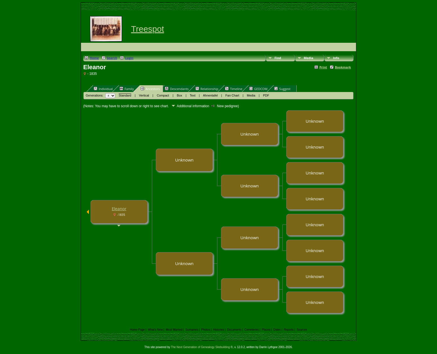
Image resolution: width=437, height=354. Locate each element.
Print (323, 67)
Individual (103, 88)
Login (129, 58)
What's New (155, 329)
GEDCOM (258, 88)
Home (94, 58)
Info (336, 58)
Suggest (282, 88)
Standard (125, 95)
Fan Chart (232, 95)
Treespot (147, 28)
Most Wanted (174, 329)
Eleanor (119, 208)
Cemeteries (251, 329)
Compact (163, 95)
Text (192, 95)
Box (179, 95)
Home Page (137, 329)
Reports (289, 329)
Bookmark (343, 67)
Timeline (233, 88)
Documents (234, 329)
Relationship (206, 88)
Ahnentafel (210, 95)
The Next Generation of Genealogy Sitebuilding (200, 347)
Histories (218, 329)
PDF (266, 95)
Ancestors (150, 88)
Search (112, 58)
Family (127, 88)
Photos (205, 329)
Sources (302, 329)
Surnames (191, 329)
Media (308, 58)
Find (277, 58)
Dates (277, 329)
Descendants (176, 88)
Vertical (144, 95)
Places (266, 329)
